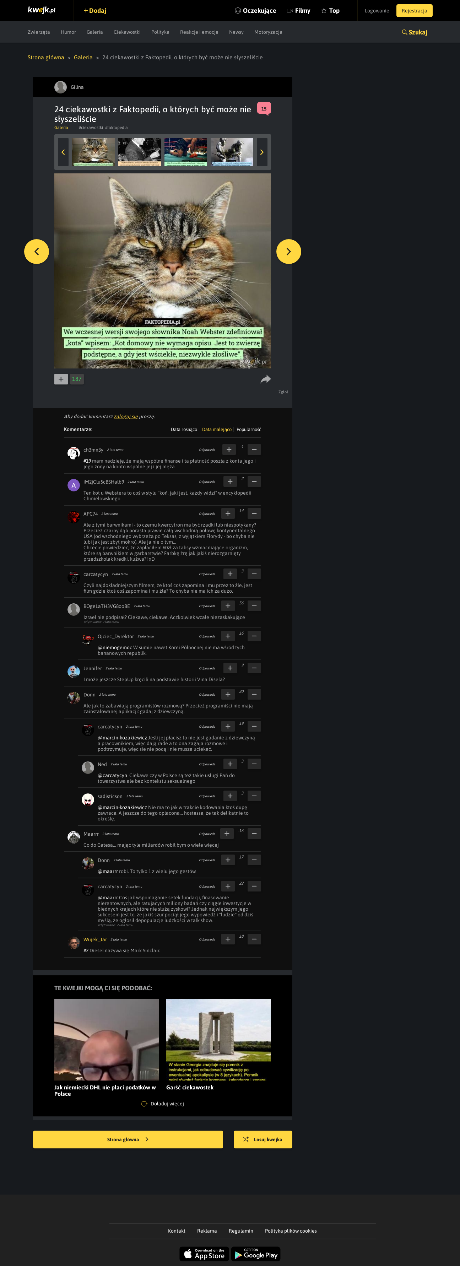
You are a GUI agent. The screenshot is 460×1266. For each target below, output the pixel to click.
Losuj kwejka (262, 1140)
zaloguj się (126, 416)
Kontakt (176, 1231)
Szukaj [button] (418, 32)
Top (334, 10)
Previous (63, 152)
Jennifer (92, 668)
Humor (68, 32)
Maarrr (91, 834)
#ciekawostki (91, 127)
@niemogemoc (115, 647)
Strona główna (46, 57)
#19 (87, 461)
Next (262, 152)
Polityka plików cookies (291, 1231)
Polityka (160, 32)
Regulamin (241, 1231)
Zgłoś (283, 392)
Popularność (249, 429)
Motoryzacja (268, 32)
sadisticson (110, 796)
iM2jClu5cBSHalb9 (103, 482)
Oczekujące (259, 10)
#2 (85, 950)
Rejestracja (414, 11)
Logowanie (377, 11)
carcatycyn (95, 574)
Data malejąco (217, 429)
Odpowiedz (207, 450)
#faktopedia (116, 127)
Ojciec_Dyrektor (116, 636)
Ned (102, 764)
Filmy (302, 10)
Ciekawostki (127, 32)
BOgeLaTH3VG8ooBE (106, 606)
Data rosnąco (184, 429)
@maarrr (108, 871)
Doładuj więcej (162, 1104)
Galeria (95, 32)
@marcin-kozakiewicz (122, 737)
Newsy (236, 32)
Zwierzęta (39, 32)
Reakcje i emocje (199, 32)
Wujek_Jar (95, 939)
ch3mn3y (93, 450)
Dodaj (97, 10)
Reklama (207, 1231)
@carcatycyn (112, 775)
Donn (89, 694)
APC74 (90, 514)
